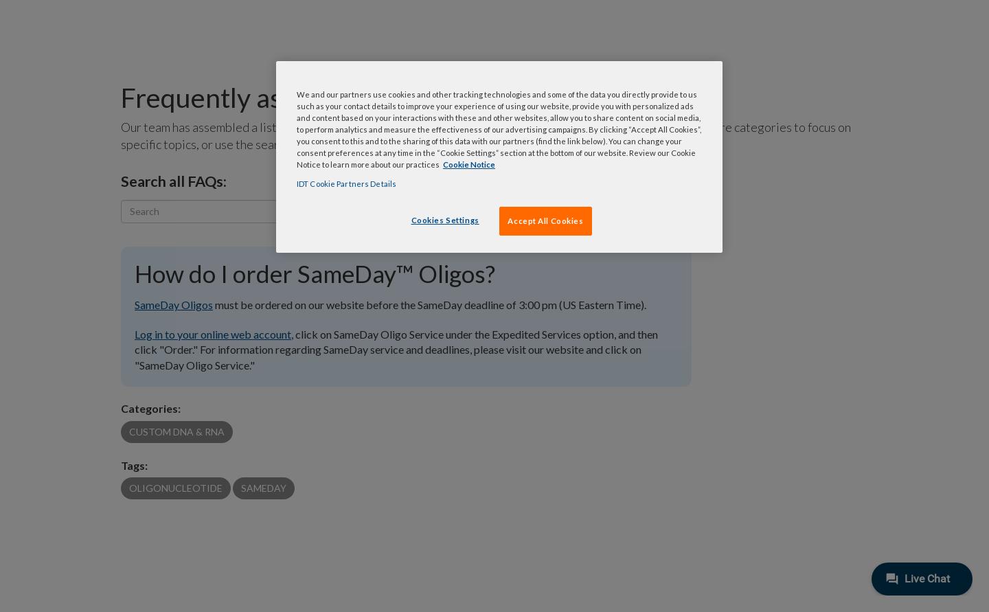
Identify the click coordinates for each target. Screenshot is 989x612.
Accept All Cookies (545, 220)
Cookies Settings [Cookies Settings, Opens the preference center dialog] (445, 220)
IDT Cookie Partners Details (346, 183)
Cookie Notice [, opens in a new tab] (469, 164)
